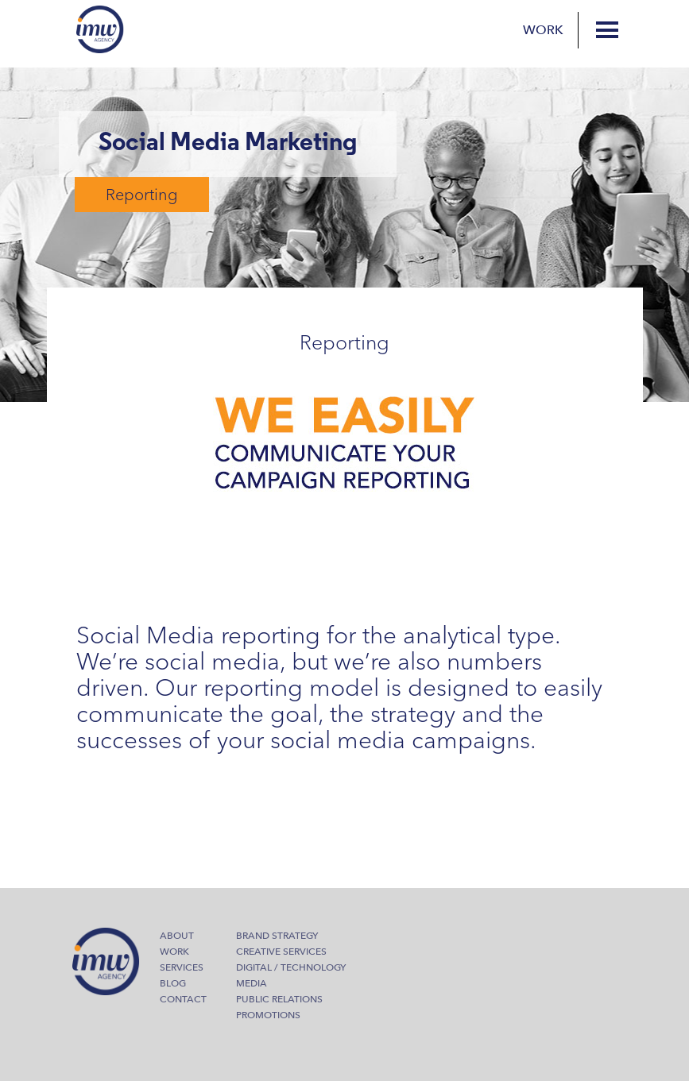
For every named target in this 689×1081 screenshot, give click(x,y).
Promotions (268, 1015)
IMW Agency (100, 29)
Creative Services (281, 951)
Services (181, 967)
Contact (183, 999)
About (177, 935)
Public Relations (279, 999)
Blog (173, 983)
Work (543, 30)
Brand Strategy (277, 935)
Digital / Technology (291, 967)
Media (251, 983)
